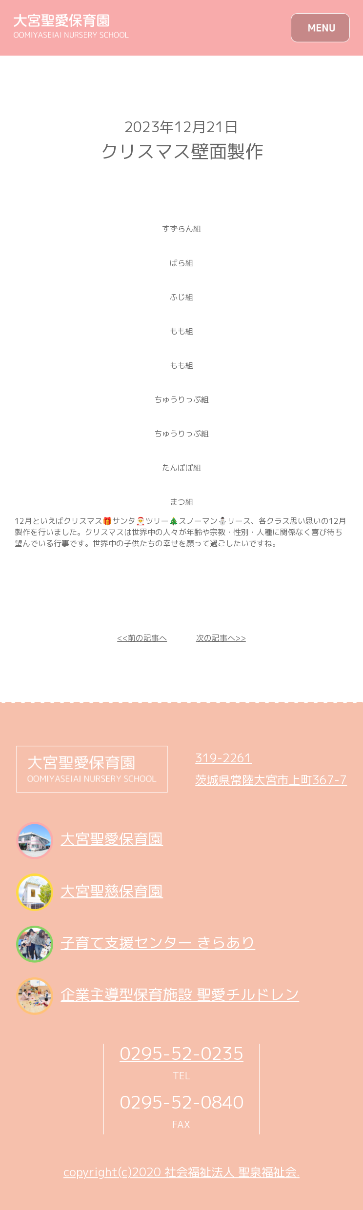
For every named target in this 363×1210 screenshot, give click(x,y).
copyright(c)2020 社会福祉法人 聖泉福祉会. (181, 1172)
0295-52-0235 (181, 1053)
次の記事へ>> (221, 638)
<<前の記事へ (142, 638)
